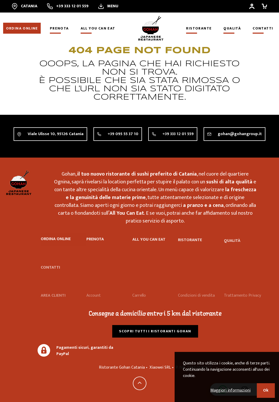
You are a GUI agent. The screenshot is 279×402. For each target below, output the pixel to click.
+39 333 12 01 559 (178, 133)
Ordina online (22, 28)
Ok (266, 390)
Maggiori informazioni (230, 390)
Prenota (59, 28)
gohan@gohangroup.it (240, 133)
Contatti (263, 28)
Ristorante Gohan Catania (18, 182)
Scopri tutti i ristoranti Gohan (155, 331)
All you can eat (98, 28)
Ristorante (199, 28)
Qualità (232, 28)
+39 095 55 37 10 (123, 133)
